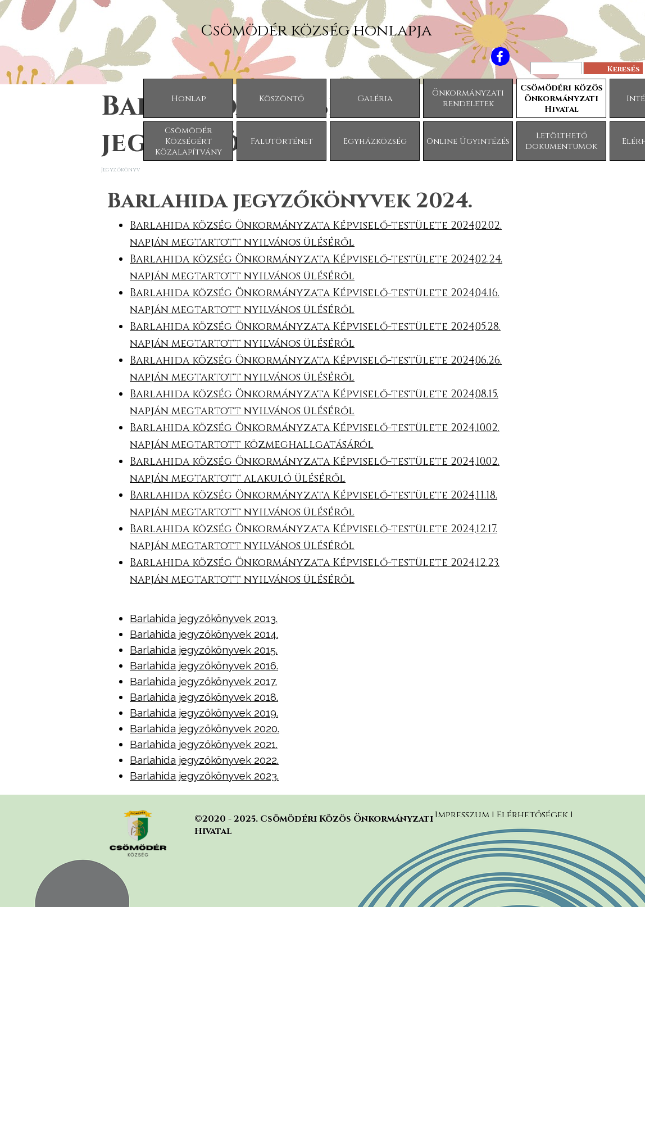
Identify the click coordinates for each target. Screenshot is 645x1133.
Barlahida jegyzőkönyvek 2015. (204, 649)
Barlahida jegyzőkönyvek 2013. (204, 618)
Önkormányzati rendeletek (468, 98)
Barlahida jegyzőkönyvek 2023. (204, 775)
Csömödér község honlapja (316, 30)
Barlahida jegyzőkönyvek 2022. (204, 760)
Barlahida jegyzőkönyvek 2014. (204, 634)
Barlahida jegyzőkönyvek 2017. (203, 681)
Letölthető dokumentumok (561, 141)
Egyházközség (375, 141)
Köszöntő (281, 98)
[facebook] (500, 56)
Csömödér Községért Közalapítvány (188, 141)
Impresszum (462, 815)
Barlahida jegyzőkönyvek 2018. (204, 697)
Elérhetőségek (533, 815)
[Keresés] (556, 69)
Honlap (188, 98)
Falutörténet (282, 141)
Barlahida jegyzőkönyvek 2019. (204, 712)
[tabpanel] (322, 386)
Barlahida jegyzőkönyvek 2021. (204, 744)
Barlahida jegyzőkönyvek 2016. (204, 665)
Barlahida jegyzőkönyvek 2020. (204, 728)
